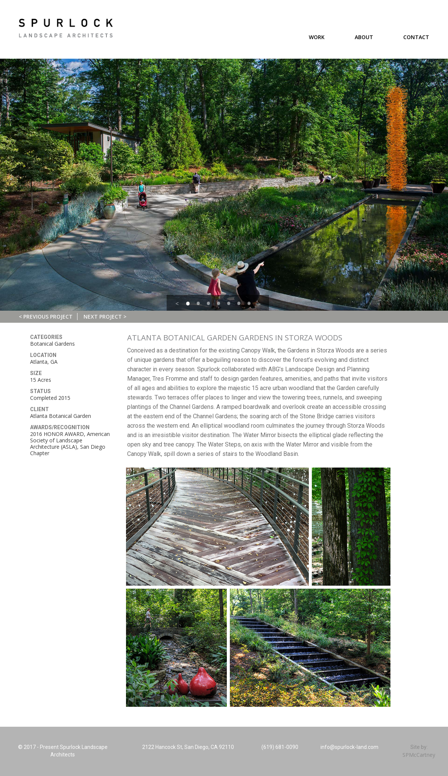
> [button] (259, 304)
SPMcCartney (418, 754)
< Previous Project (46, 316)
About (364, 37)
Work (317, 37)
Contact (416, 37)
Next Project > (105, 316)
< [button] (177, 303)
